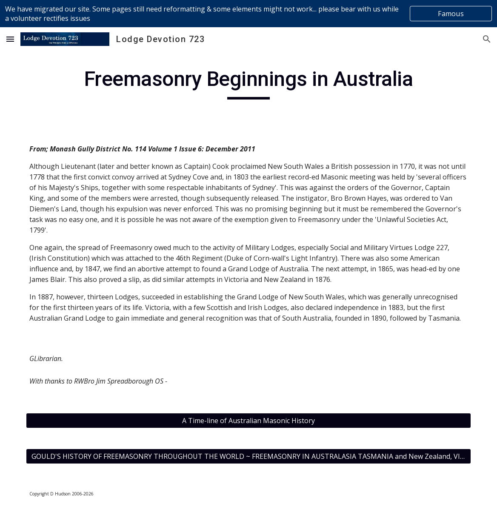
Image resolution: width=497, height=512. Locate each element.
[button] (10, 39)
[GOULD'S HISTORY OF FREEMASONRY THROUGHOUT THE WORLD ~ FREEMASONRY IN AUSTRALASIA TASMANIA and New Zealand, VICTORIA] (248, 456)
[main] (248, 83)
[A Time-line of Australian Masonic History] (248, 420)
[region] (248, 13)
